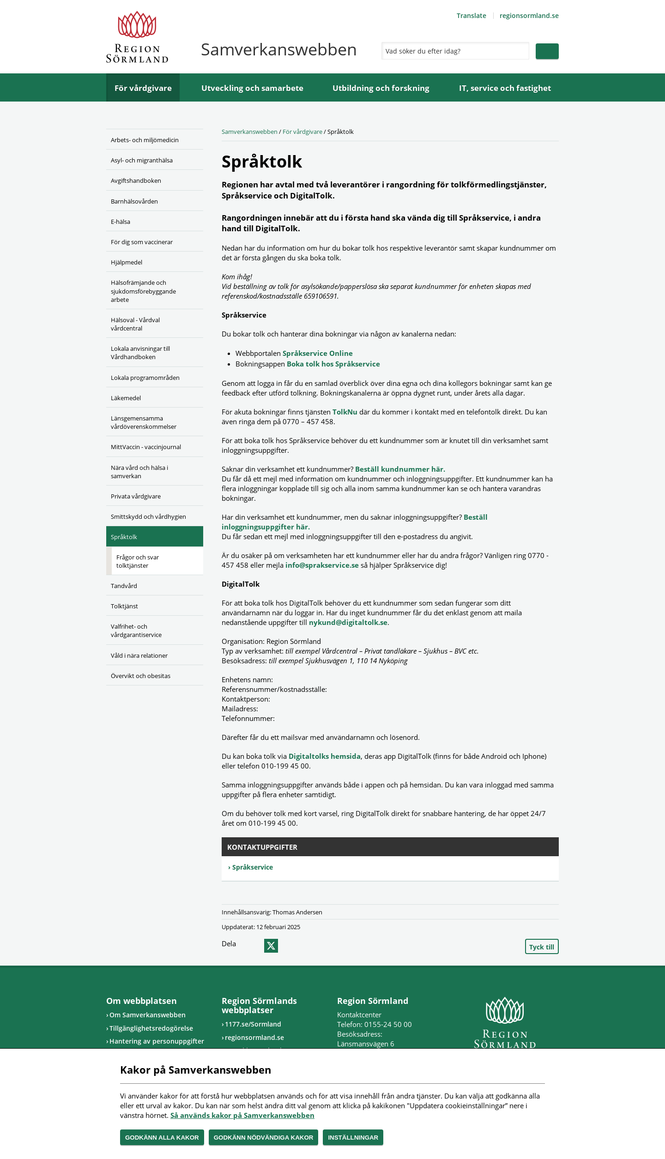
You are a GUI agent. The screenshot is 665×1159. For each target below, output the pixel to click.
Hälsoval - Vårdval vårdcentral (135, 324)
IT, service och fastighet (505, 88)
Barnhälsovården (134, 201)
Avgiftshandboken (136, 180)
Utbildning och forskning (380, 88)
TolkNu (344, 411)
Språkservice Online (318, 353)
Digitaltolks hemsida (325, 756)
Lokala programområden (145, 377)
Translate (471, 15)
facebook (253, 946)
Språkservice (252, 867)
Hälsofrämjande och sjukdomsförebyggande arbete (143, 290)
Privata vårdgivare (136, 496)
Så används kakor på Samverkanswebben (242, 1115)
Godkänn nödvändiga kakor (264, 1137)
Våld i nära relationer (139, 655)
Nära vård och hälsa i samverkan (139, 471)
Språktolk (124, 537)
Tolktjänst (124, 606)
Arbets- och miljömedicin (145, 140)
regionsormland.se (529, 15)
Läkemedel (126, 398)
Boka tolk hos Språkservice (333, 363)
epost (288, 946)
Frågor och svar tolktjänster (137, 561)
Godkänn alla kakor (162, 1137)
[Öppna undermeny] (189, 159)
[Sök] (453, 51)
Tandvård (124, 586)
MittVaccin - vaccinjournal (146, 447)
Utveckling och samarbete (252, 88)
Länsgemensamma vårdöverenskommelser (143, 422)
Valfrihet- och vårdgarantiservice (136, 630)
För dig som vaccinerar (142, 242)
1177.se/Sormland (253, 1024)
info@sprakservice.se (322, 565)
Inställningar (353, 1137)
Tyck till (541, 947)
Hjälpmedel (126, 262)
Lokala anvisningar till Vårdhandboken (140, 352)
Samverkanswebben (250, 131)
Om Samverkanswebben (147, 1014)
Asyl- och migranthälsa (142, 160)
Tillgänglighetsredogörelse (151, 1028)
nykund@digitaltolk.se (348, 622)
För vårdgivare (143, 88)
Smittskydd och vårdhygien (148, 516)
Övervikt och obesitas (140, 676)
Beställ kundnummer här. (400, 469)
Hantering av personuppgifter (156, 1041)
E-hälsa (120, 221)
